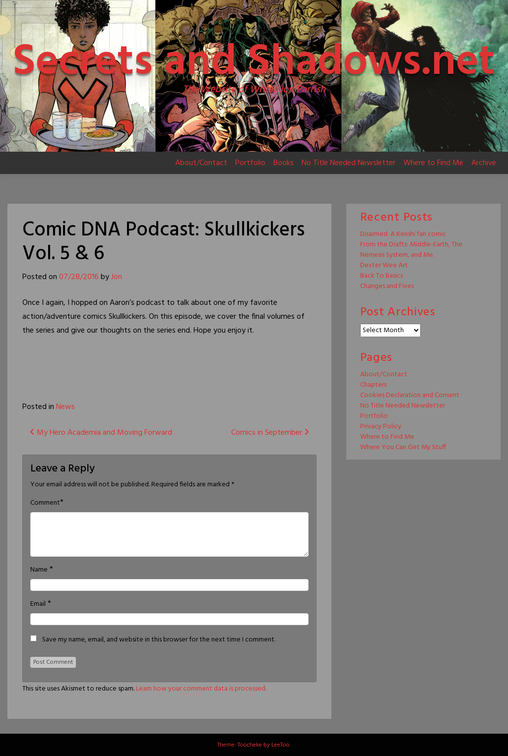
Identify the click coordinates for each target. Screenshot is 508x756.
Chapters (373, 385)
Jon (116, 277)
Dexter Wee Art (384, 265)
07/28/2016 (79, 277)
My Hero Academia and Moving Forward (101, 432)
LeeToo (280, 745)
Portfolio (250, 163)
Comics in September (270, 432)
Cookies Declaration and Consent (409, 395)
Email (38, 604)
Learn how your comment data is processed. (201, 689)
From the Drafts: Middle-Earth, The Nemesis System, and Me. (411, 250)
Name (39, 570)
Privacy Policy (380, 426)
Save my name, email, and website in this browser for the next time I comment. (158, 640)
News (65, 407)
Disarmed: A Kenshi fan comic (403, 234)
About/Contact (201, 163)
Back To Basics (381, 276)
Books (283, 163)
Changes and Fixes (387, 286)
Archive (483, 163)
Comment (45, 503)
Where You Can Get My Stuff (403, 447)
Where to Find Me (433, 163)
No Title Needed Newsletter (348, 163)
